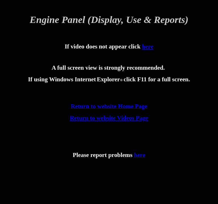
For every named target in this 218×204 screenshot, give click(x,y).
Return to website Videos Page (109, 117)
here (147, 46)
